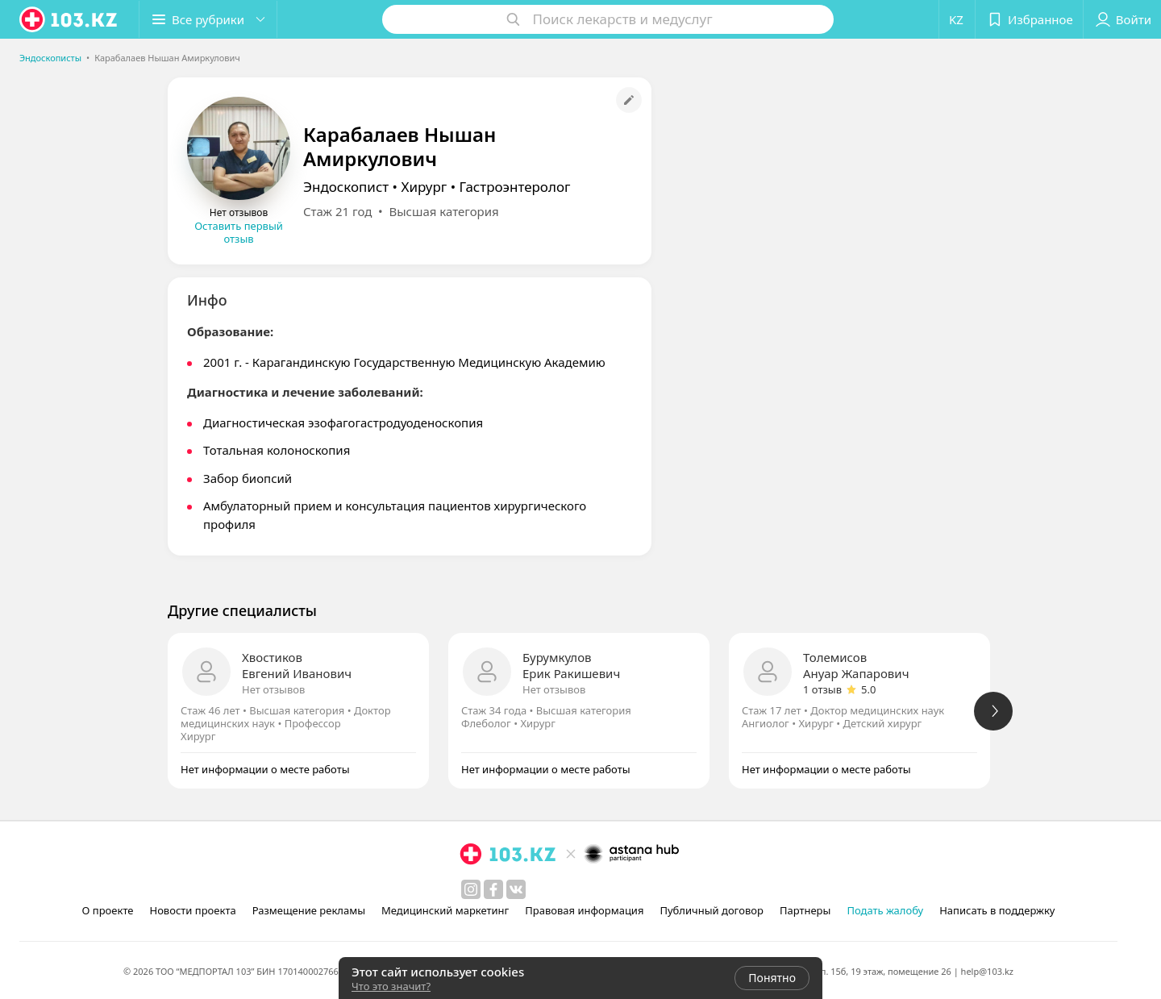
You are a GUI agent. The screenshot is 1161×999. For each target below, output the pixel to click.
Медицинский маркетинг (445, 910)
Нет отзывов (273, 689)
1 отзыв (822, 689)
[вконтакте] (516, 889)
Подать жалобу (885, 910)
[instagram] (471, 889)
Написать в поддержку (997, 910)
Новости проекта (192, 910)
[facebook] (493, 889)
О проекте (108, 910)
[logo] (69, 19)
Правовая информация (584, 910)
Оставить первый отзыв (238, 232)
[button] (208, 19)
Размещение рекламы (308, 910)
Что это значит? (391, 986)
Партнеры (805, 910)
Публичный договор (711, 910)
